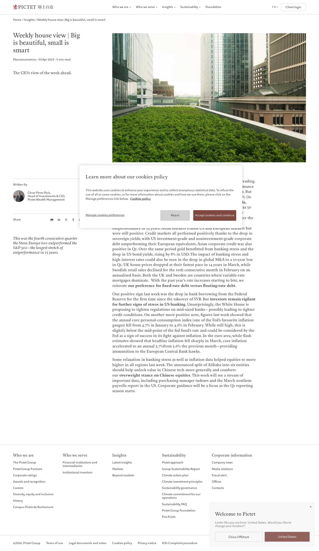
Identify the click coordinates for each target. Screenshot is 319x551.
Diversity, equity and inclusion (33, 494)
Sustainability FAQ (174, 504)
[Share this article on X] (66, 220)
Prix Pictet (168, 517)
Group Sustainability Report (181, 469)
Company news (222, 462)
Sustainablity (189, 7)
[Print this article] (52, 220)
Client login (293, 7)
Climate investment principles (182, 481)
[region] (161, 196)
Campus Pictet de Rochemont (33, 507)
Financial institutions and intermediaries (80, 464)
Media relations (222, 469)
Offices (216, 481)
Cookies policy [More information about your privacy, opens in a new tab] (140, 199)
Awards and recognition (29, 481)
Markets (117, 469)
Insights (167, 7)
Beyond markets (123, 475)
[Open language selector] (275, 7)
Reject (175, 215)
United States (287, 537)
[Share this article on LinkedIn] (59, 220)
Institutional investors (77, 472)
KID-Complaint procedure (179, 543)
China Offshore (238, 537)
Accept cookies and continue (214, 215)
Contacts (218, 488)
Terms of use (54, 543)
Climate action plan (175, 475)
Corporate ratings (25, 475)
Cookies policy (122, 543)
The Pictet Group (24, 462)
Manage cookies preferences (105, 215)
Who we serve (145, 7)
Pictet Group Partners (27, 469)
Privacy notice (147, 543)
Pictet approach (172, 462)
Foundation (213, 7)
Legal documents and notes (87, 543)
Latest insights (122, 462)
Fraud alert (219, 475)
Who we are (120, 7)
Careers (18, 488)
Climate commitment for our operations (181, 495)
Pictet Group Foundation (179, 510)
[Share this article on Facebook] (73, 220)
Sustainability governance (179, 488)
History (18, 501)
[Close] (311, 507)
